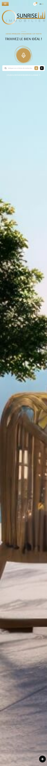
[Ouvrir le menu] (5, 4)
